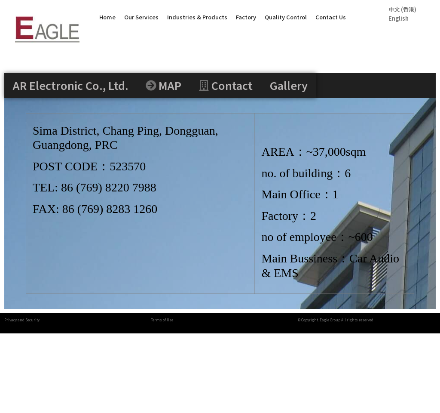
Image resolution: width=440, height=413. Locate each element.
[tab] (70, 85)
